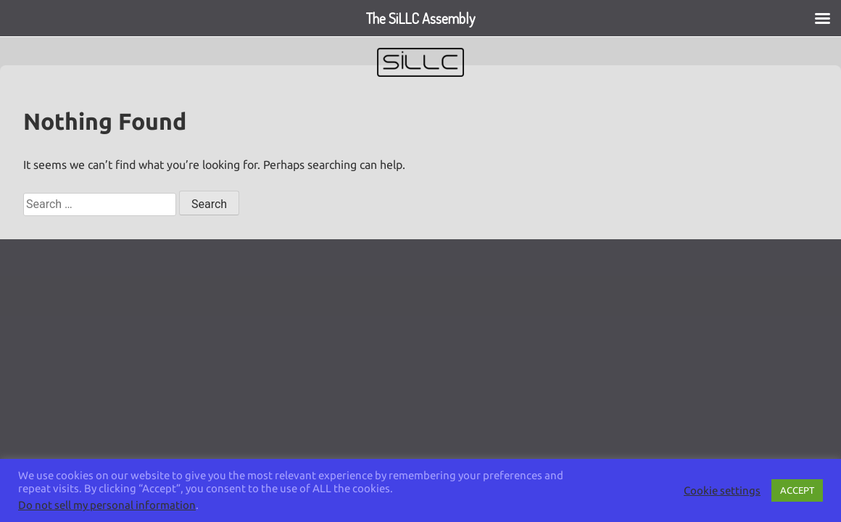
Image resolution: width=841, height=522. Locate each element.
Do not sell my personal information (107, 505)
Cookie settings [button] (722, 490)
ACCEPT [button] (797, 490)
